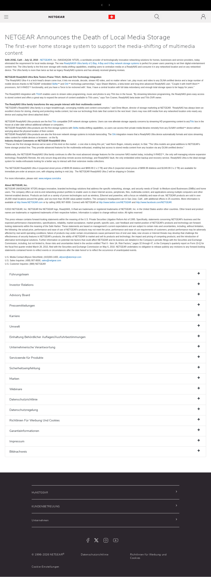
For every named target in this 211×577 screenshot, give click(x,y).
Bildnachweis (18, 452)
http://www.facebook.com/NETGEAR (154, 202)
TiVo (38, 94)
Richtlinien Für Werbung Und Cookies (34, 420)
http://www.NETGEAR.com (30, 202)
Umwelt (14, 327)
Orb (66, 84)
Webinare (15, 389)
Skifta (55, 84)
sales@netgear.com (51, 260)
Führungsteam (19, 274)
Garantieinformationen (24, 431)
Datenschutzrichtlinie (23, 399)
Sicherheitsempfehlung (24, 368)
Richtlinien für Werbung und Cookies (148, 556)
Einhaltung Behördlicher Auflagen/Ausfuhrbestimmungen (47, 337)
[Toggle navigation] (158, 16)
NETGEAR (45, 60)
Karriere (14, 316)
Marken (14, 379)
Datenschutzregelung (23, 410)
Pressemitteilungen (22, 306)
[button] (101, 4)
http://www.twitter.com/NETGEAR (115, 202)
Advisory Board (19, 295)
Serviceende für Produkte (26, 358)
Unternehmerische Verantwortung (32, 347)
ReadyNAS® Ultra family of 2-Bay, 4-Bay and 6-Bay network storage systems (101, 63)
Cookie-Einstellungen (45, 566)
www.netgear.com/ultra (50, 178)
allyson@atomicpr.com (70, 257)
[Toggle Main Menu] (6, 16)
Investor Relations (21, 285)
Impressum (16, 441)
